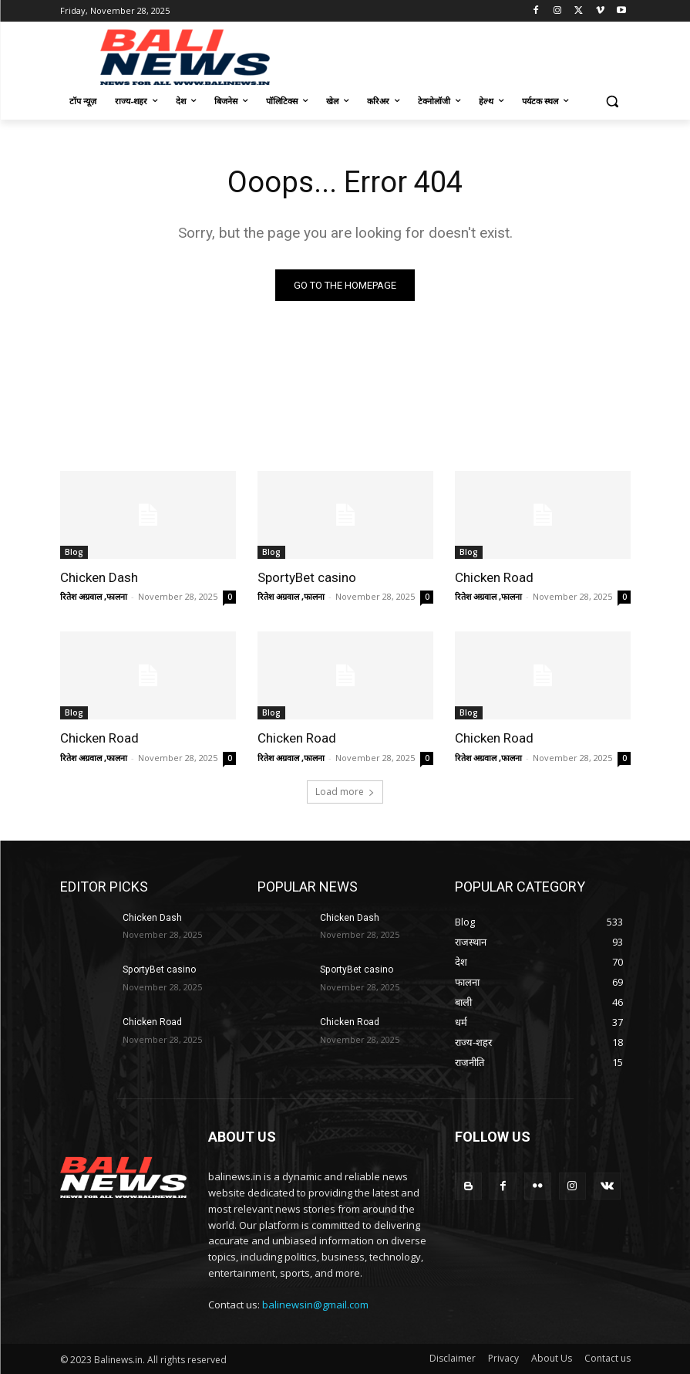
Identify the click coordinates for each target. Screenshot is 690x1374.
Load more (345, 790)
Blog (74, 552)
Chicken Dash (99, 577)
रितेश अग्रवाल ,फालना (93, 596)
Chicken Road (494, 577)
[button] (612, 101)
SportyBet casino (306, 577)
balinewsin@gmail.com (315, 1304)
